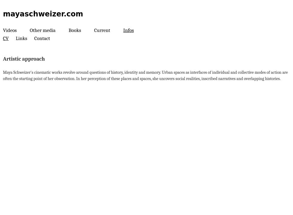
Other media (43, 30)
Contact (42, 38)
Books (75, 30)
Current (102, 30)
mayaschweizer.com (43, 14)
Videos (10, 30)
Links (21, 38)
